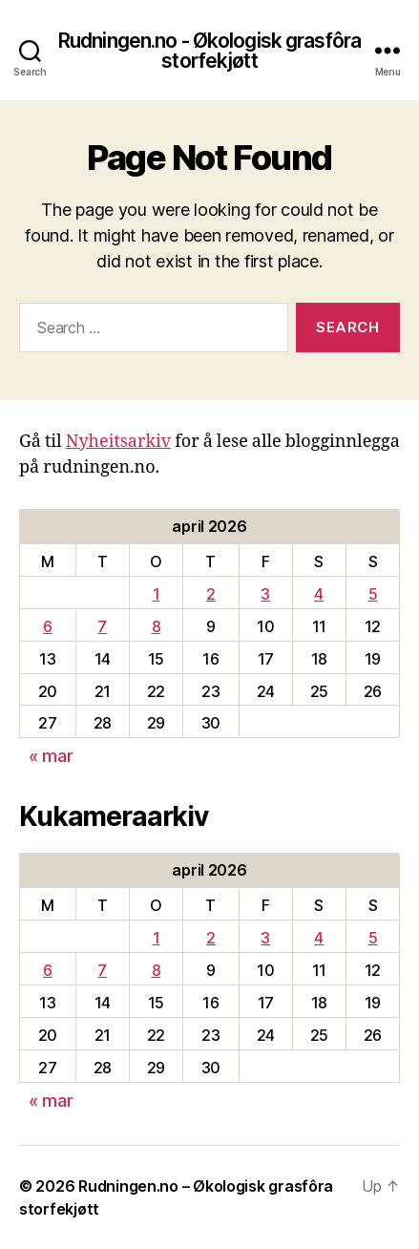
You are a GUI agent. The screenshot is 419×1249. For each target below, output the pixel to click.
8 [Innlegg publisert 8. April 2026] (156, 626)
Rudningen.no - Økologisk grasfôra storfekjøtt (209, 51)
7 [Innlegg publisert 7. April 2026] (102, 626)
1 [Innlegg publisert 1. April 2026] (156, 593)
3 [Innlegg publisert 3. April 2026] (265, 593)
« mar (51, 756)
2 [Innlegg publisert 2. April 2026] (211, 593)
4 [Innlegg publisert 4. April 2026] (319, 593)
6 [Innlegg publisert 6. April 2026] (47, 626)
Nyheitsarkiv (119, 442)
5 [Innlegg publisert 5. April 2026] (373, 593)
